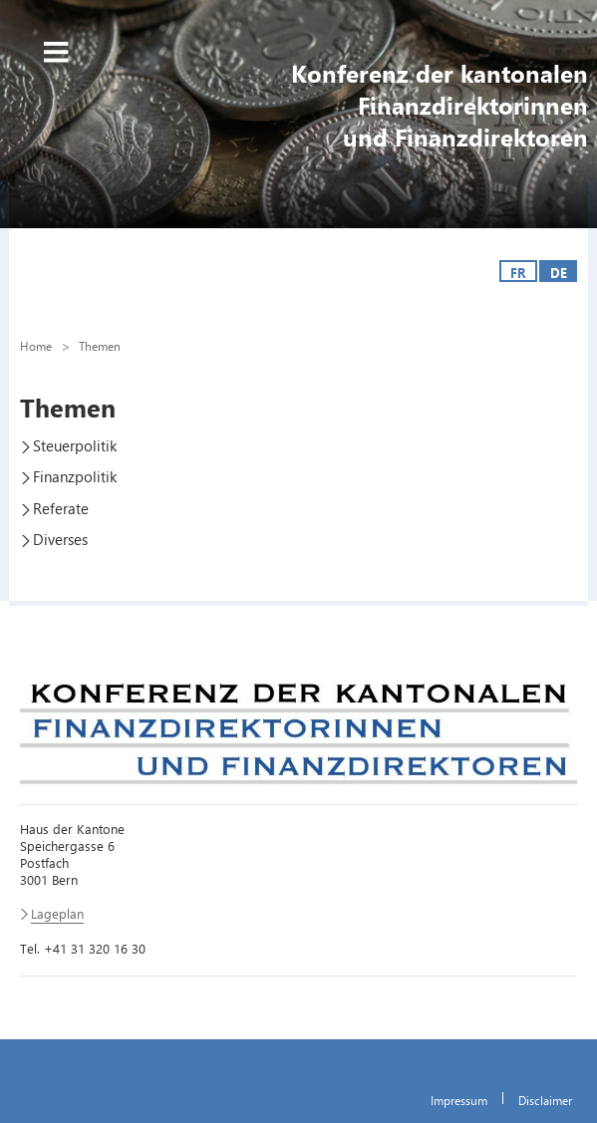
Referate (61, 508)
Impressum (459, 1100)
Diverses (60, 539)
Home (36, 346)
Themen (100, 346)
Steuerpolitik (75, 445)
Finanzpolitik (75, 476)
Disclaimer (545, 1100)
